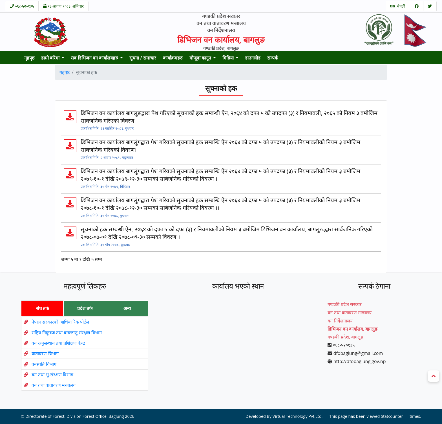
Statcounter (392, 416)
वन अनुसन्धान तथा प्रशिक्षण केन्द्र (58, 343)
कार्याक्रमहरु (173, 58)
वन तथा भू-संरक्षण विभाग (52, 375)
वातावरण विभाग (45, 353)
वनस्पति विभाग (44, 364)
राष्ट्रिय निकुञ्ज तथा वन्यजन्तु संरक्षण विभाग (67, 332)
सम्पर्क (272, 58)
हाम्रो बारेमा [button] (51, 58)
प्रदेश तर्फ (84, 308)
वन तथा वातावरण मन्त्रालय (53, 385)
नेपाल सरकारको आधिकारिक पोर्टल (60, 322)
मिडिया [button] (228, 58)
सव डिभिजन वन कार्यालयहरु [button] (95, 58)
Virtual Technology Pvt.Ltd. (298, 416)
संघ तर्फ (42, 308)
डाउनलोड (252, 58)
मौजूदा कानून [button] (200, 58)
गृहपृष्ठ (29, 58)
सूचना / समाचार (142, 58)
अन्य (127, 308)
